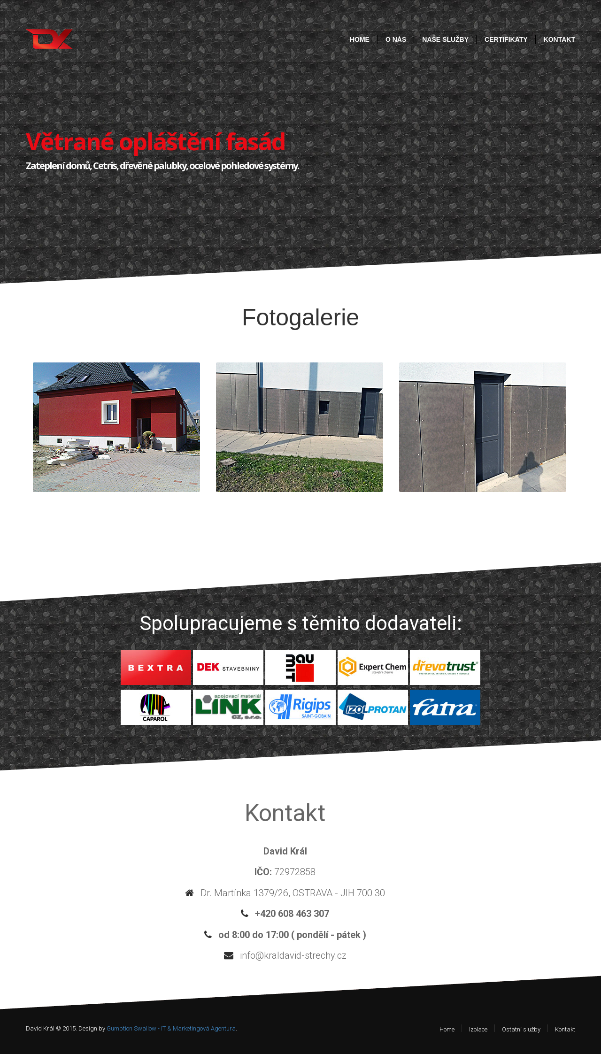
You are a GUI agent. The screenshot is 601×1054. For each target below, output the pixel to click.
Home (360, 39)
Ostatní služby (521, 1029)
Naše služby (445, 39)
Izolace (478, 1029)
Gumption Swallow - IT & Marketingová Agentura (171, 1028)
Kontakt (559, 39)
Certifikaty (506, 39)
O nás (395, 39)
